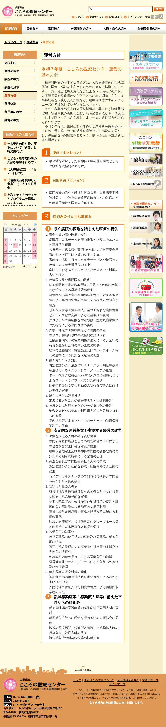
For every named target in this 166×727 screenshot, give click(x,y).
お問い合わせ (115, 17)
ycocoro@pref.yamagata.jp (29, 704)
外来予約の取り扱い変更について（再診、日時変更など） (22, 147)
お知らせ (80, 17)
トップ (77, 680)
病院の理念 (11, 71)
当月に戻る (30, 266)
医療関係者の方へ (149, 28)
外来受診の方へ (81, 28)
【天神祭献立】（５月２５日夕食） (22, 171)
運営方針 (10, 95)
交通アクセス (97, 17)
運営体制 (10, 103)
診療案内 (32, 28)
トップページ (13, 42)
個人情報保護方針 (128, 680)
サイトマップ (134, 17)
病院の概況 (11, 79)
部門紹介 (54, 28)
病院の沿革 (11, 87)
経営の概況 (11, 120)
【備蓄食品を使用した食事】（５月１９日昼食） (22, 184)
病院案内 (11, 28)
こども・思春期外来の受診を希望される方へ (22, 160)
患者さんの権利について (99, 680)
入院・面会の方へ (115, 28)
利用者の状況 (13, 112)
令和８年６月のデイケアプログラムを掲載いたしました (22, 198)
